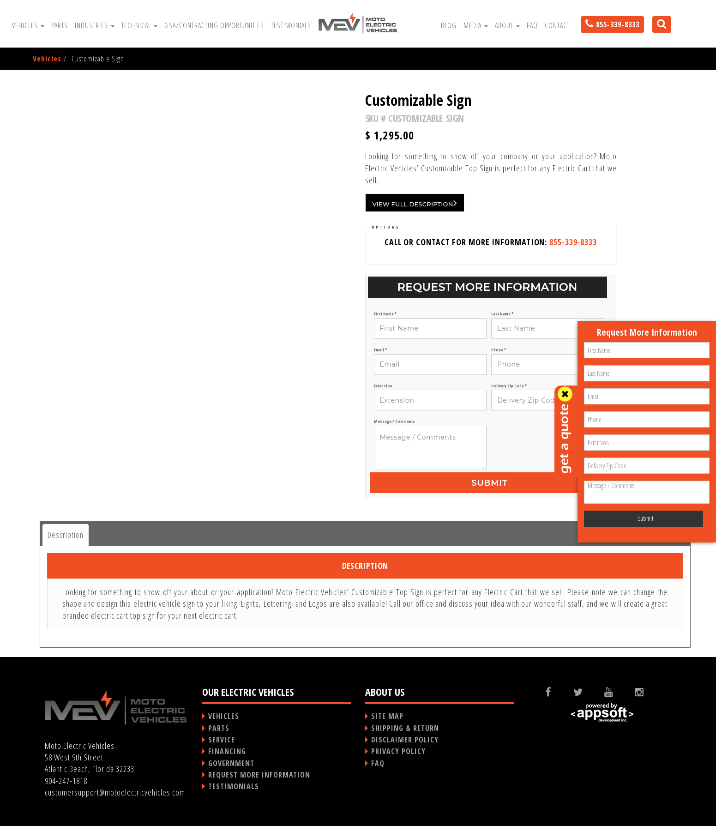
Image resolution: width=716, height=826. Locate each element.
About (507, 25)
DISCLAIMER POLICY (405, 740)
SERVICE (221, 740)
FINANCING (227, 751)
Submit (489, 483)
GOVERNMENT (231, 763)
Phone (498, 350)
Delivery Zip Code (509, 386)
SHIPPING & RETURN (405, 728)
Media (475, 25)
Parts (59, 25)
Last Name (502, 314)
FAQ (532, 25)
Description (66, 534)
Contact (557, 25)
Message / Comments (394, 421)
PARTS (218, 728)
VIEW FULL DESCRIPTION (415, 203)
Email (380, 350)
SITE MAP (387, 716)
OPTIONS (386, 227)
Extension (383, 386)
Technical (139, 25)
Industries (94, 25)
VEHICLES (223, 716)
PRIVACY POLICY (398, 751)
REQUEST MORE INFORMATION (259, 775)
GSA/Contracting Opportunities (214, 25)
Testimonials (291, 25)
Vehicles (28, 25)
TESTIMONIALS (233, 786)
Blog (449, 25)
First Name (385, 314)
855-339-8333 (573, 241)
